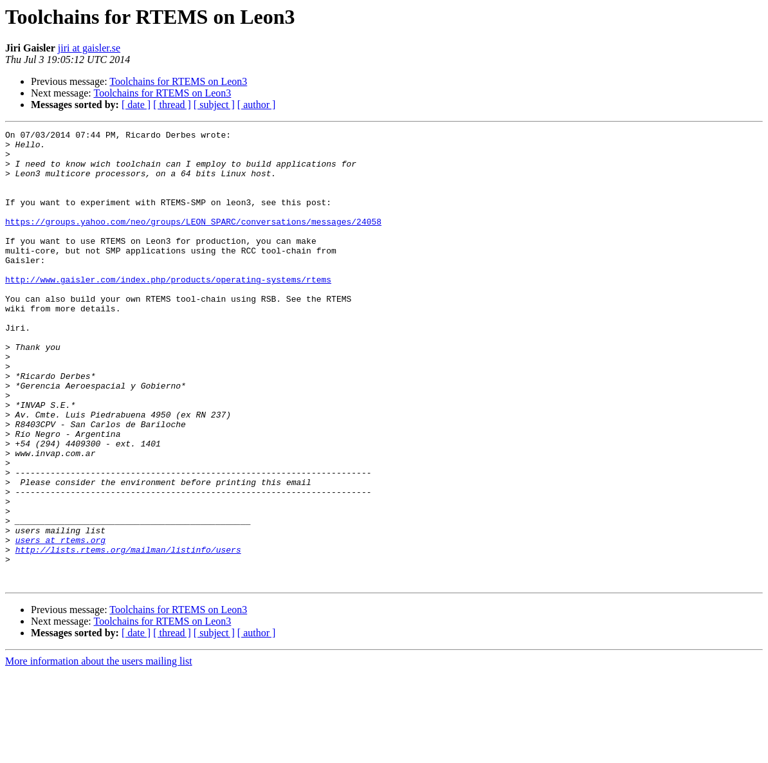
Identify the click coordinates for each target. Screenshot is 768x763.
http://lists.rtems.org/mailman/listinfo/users (128, 634)
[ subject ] (214, 104)
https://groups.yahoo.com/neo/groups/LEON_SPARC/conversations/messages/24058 (193, 240)
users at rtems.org (60, 623)
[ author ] (256, 104)
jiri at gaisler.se (89, 47)
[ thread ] (172, 104)
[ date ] (136, 104)
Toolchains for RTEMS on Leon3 (178, 81)
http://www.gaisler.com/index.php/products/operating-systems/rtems (168, 310)
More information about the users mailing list (98, 751)
